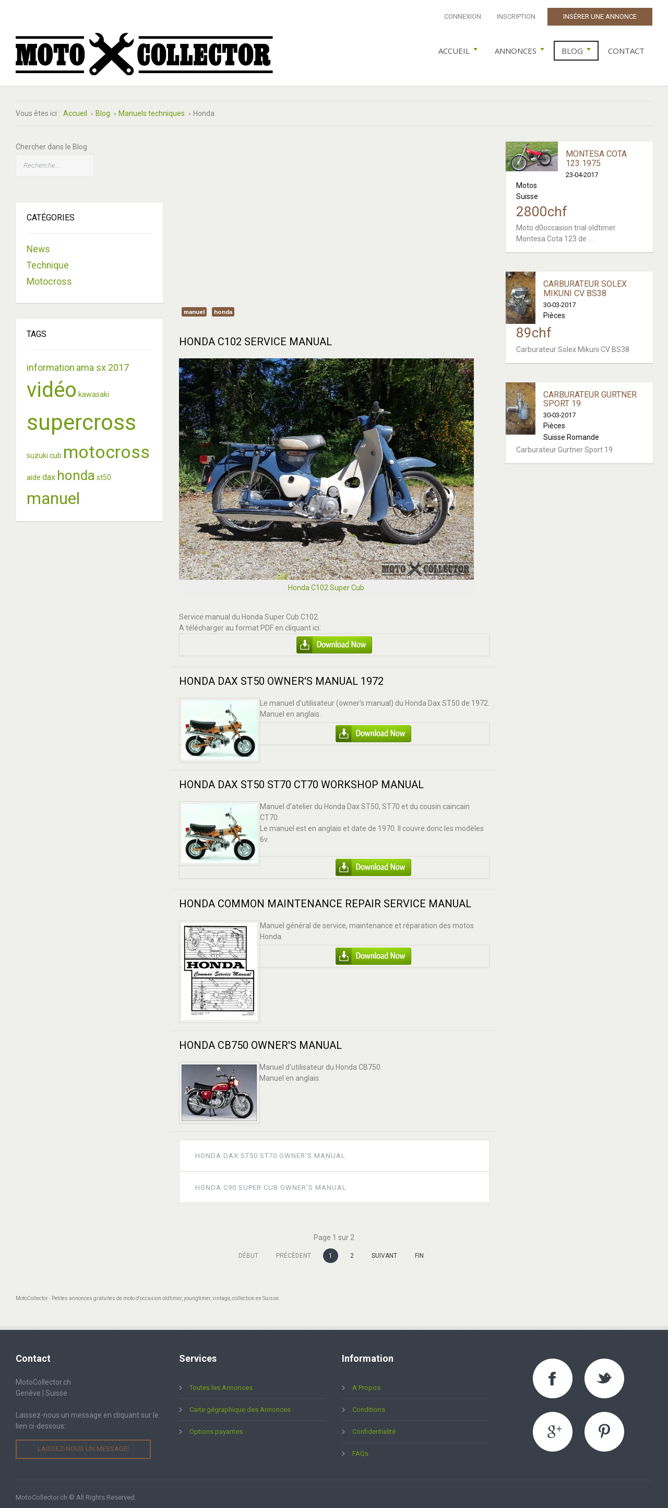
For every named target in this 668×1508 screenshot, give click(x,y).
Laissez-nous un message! (83, 1442)
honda (223, 305)
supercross (81, 415)
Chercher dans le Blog (51, 140)
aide (34, 470)
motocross (106, 444)
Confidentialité (374, 1425)
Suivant (384, 1249)
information (51, 360)
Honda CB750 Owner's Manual (260, 1038)
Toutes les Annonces (221, 1381)
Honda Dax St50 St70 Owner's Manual (270, 1149)
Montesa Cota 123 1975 (596, 151)
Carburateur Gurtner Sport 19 (590, 392)
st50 (104, 470)
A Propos (366, 1381)
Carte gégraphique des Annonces (240, 1403)
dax (48, 470)
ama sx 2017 (102, 360)
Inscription (516, 16)
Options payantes (216, 1425)
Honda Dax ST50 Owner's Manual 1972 (281, 674)
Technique (48, 258)
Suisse (527, 189)
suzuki (37, 448)
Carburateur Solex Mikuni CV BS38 (585, 281)
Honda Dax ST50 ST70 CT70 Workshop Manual (301, 777)
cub (56, 448)
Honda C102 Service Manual (255, 335)
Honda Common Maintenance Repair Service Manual (325, 897)
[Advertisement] (334, 208)
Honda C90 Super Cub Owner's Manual (271, 1180)
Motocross (49, 275)
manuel (194, 305)
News (38, 242)
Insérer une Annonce (600, 16)
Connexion (462, 16)
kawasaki (93, 387)
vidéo (52, 382)
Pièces (554, 308)
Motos (526, 178)
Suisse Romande (571, 430)
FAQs (360, 1447)
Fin (419, 1249)
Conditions (368, 1403)
